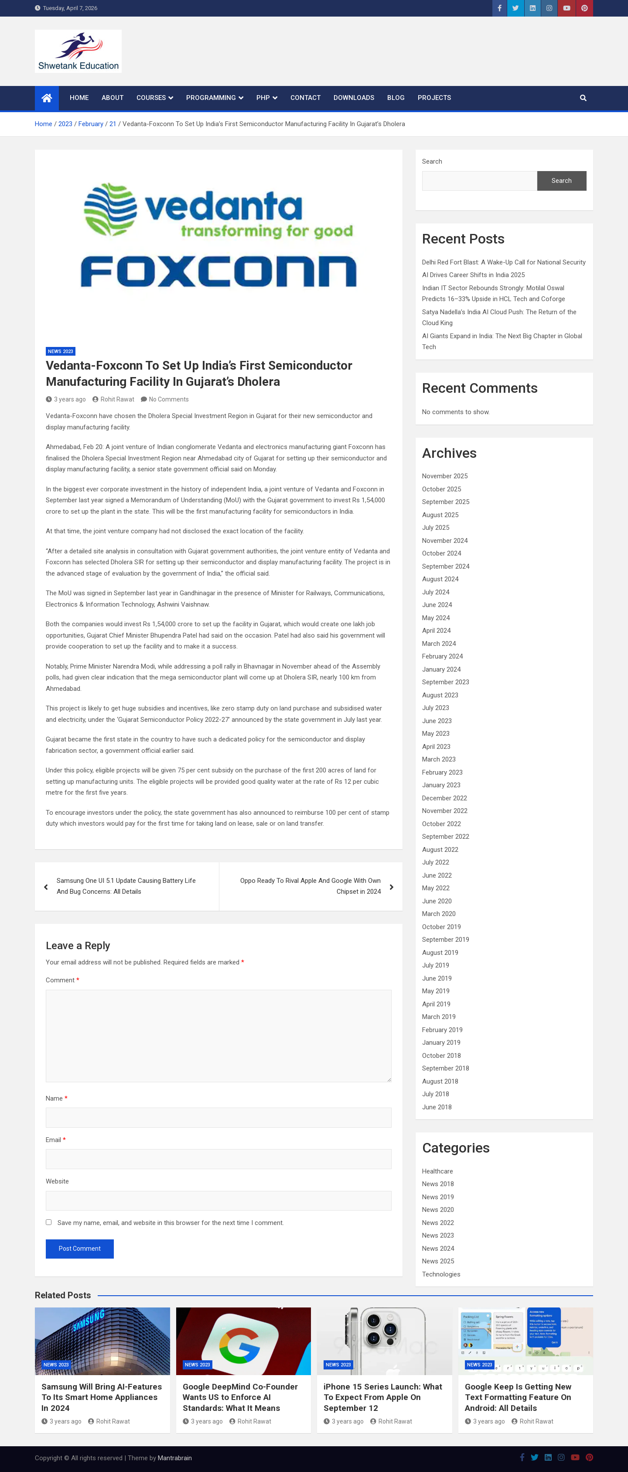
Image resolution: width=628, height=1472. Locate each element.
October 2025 (441, 489)
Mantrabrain (175, 1458)
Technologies (441, 1274)
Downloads (354, 98)
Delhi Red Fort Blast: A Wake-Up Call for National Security (504, 262)
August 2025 (440, 515)
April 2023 (436, 747)
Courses (151, 98)
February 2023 (442, 772)
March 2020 (439, 914)
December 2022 (444, 798)
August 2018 (440, 1081)
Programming (211, 98)
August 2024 (440, 579)
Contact (305, 98)
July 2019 (435, 965)
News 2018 (438, 1184)
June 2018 (437, 1107)
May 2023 (436, 734)
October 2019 (441, 927)
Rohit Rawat (113, 399)
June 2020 (437, 901)
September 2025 (445, 502)
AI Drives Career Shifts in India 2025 (473, 275)
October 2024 (441, 553)
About (112, 98)
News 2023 (60, 351)
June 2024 (437, 605)
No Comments (169, 399)
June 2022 (437, 875)
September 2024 (445, 566)
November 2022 (445, 811)
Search (432, 161)
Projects (434, 98)
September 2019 (445, 940)
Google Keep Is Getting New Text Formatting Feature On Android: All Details (518, 1397)
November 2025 (445, 476)
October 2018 (441, 1056)
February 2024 (442, 656)
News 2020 (438, 1210)
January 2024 (441, 669)
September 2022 (445, 837)
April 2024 (436, 631)
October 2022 (441, 824)
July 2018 (435, 1094)
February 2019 (442, 1030)
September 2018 (445, 1068)
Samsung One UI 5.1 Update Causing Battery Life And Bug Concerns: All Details (126, 886)
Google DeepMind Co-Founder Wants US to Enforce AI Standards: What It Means (240, 1397)
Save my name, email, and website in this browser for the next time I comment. (171, 1223)
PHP (263, 98)
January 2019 (441, 1043)
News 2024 (438, 1248)
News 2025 (438, 1261)
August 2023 (440, 695)
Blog (396, 98)
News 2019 (438, 1197)
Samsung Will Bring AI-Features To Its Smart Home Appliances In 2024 (101, 1397)
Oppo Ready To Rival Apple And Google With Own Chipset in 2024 (310, 886)
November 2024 (445, 541)
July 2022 (435, 862)
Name (57, 1098)
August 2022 (440, 850)
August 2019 (440, 953)
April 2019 (436, 1004)
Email (56, 1140)
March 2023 (439, 759)
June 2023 (437, 721)
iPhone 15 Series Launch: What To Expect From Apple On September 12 (383, 1397)
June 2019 (437, 978)
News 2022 (438, 1223)
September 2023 (445, 682)
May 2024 (436, 618)
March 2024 (439, 644)
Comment (62, 980)
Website (57, 1181)
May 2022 (436, 888)
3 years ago (66, 399)
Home (79, 98)
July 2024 (435, 592)
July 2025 (435, 528)
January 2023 (441, 785)
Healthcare (437, 1171)
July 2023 (435, 708)
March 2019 (439, 1017)
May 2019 (436, 991)
